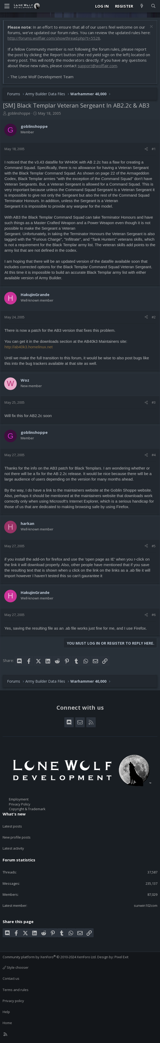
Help (6, 1011)
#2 (154, 317)
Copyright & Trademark (27, 809)
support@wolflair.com (97, 65)
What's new (14, 814)
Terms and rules (15, 989)
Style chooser (15, 967)
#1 (154, 148)
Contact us (11, 978)
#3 (154, 402)
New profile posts (17, 837)
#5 (154, 546)
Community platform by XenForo (49, 957)
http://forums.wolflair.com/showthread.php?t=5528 (54, 38)
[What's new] (141, 6)
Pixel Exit (121, 957)
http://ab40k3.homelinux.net (28, 347)
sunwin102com (145, 905)
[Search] (153, 6)
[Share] (146, 149)
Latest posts (12, 826)
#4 (154, 454)
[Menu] (7, 6)
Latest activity (13, 848)
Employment (18, 799)
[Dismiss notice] (150, 27)
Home (7, 1022)
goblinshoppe (19, 113)
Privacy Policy (19, 804)
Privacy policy (13, 1000)
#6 (154, 614)
